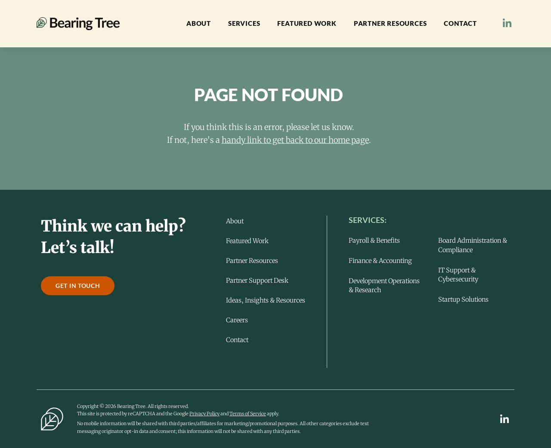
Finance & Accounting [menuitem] (380, 260)
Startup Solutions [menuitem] (463, 299)
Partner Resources (390, 23)
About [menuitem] (235, 221)
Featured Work (306, 23)
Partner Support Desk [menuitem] (257, 280)
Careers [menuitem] (237, 320)
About (198, 23)
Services (244, 23)
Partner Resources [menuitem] (252, 261)
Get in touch (78, 285)
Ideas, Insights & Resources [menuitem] (265, 300)
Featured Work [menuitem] (247, 241)
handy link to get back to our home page (295, 140)
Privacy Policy (204, 414)
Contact (460, 23)
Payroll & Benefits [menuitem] (374, 240)
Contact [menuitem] (237, 340)
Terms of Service (247, 414)
